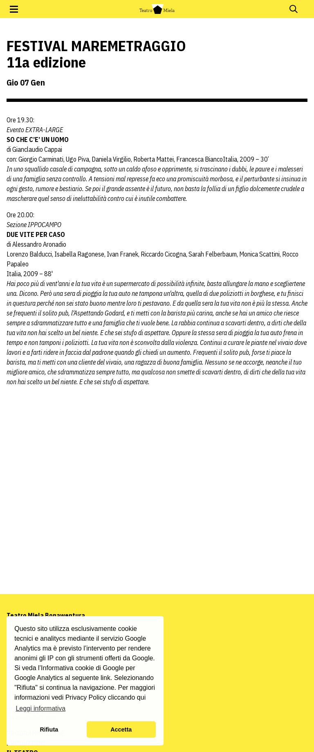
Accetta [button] (121, 729)
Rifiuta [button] (49, 729)
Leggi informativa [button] (40, 708)
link (105, 677)
